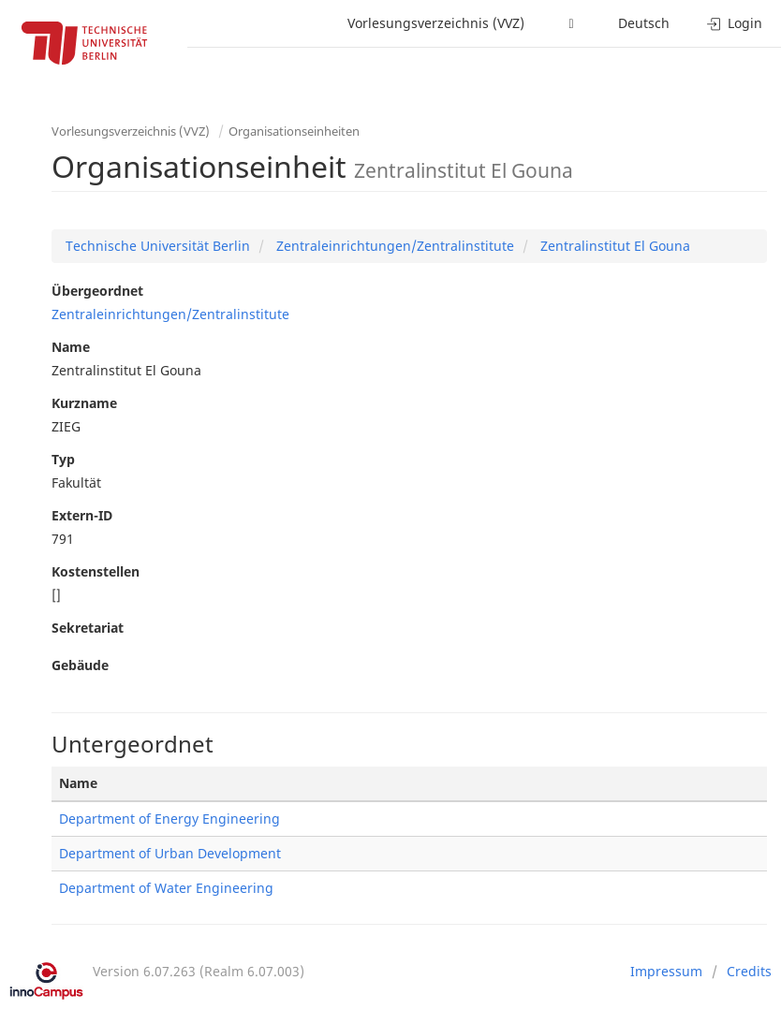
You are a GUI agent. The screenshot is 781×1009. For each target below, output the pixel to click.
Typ (63, 459)
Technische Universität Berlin (158, 246)
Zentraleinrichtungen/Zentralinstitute (393, 246)
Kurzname (84, 403)
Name (71, 347)
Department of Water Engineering (166, 888)
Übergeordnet (97, 291)
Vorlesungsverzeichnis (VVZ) (435, 23)
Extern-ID (82, 515)
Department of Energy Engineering (169, 818)
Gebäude (80, 665)
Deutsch (644, 23)
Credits (749, 971)
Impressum (666, 971)
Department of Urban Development (170, 853)
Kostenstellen (96, 571)
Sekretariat (88, 627)
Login (734, 23)
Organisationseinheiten (294, 131)
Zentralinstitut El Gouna (613, 246)
